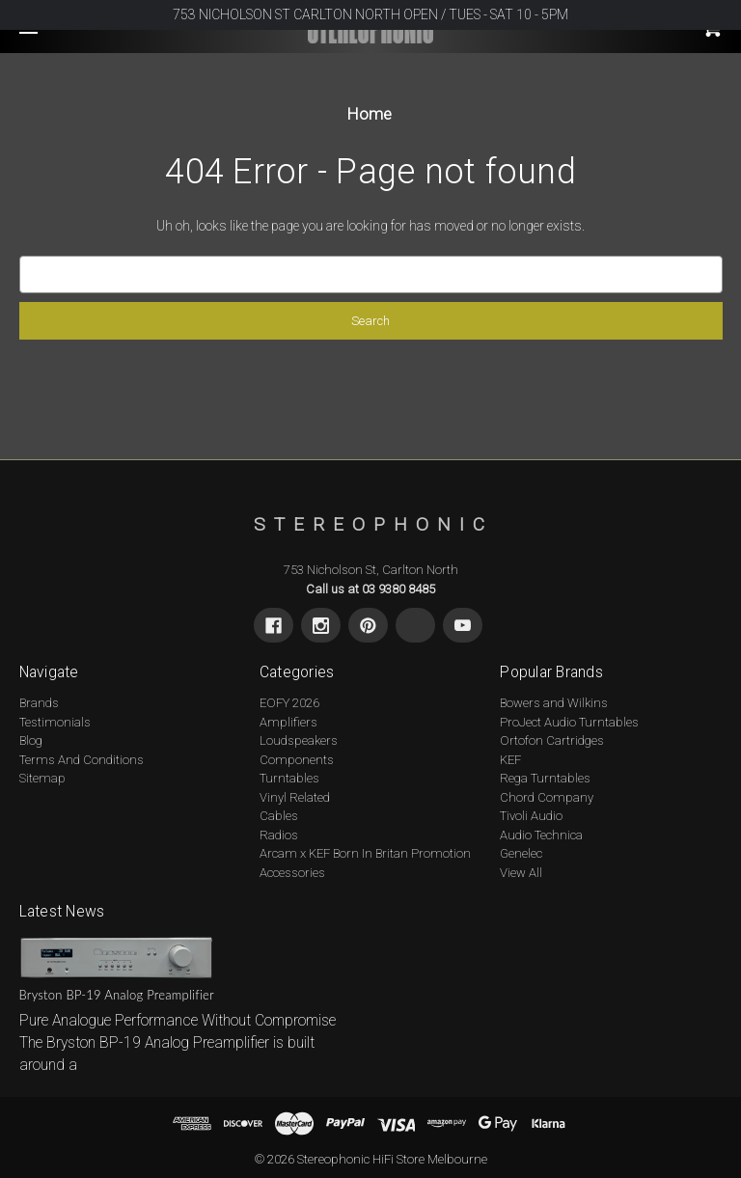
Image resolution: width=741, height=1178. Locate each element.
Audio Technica (541, 835)
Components (297, 760)
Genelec (521, 853)
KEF (510, 760)
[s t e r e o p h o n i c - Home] (370, 524)
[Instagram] (321, 625)
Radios (279, 835)
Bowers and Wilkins (554, 703)
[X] (415, 625)
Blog (30, 740)
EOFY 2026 (289, 703)
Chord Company (546, 797)
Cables (279, 815)
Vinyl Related (295, 797)
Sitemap (42, 778)
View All (521, 872)
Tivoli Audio (531, 815)
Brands (39, 703)
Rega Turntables (545, 778)
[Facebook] (273, 625)
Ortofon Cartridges (552, 740)
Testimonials (55, 722)
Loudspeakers (299, 740)
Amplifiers (288, 722)
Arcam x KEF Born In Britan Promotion (365, 853)
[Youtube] (463, 625)
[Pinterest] (368, 625)
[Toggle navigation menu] (45, 56)
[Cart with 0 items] (652, 51)
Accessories (292, 872)
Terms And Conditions (81, 760)
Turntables (289, 778)
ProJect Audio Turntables (569, 722)
